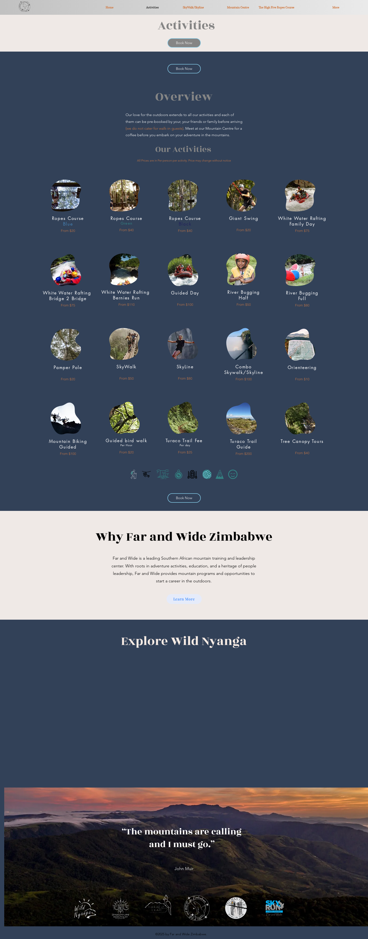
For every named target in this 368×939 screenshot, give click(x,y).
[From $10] (302, 379)
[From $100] (68, 453)
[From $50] (126, 378)
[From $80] (185, 378)
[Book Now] (184, 43)
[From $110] (126, 304)
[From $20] (68, 230)
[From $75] (68, 305)
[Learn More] (184, 599)
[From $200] (244, 453)
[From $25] (185, 452)
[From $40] (126, 230)
